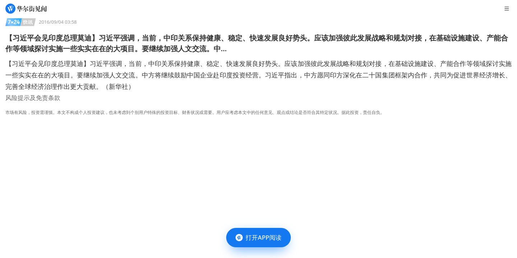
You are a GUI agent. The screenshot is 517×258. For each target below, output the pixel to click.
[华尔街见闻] (26, 9)
